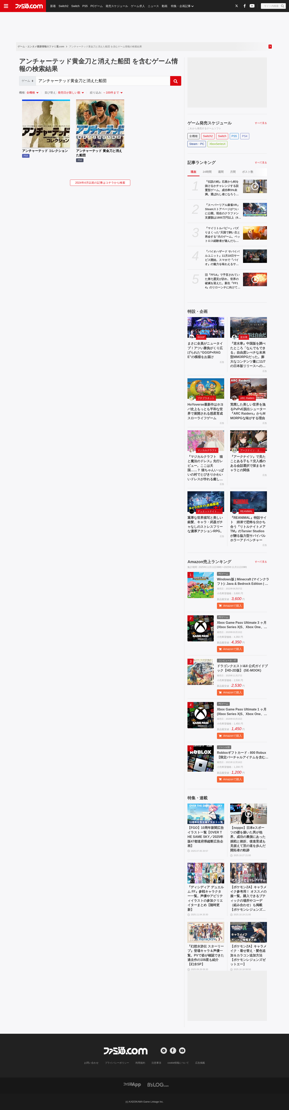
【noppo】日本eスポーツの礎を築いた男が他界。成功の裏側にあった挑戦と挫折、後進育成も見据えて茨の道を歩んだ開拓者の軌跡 (248, 839)
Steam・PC (196, 143)
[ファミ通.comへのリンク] (29, 6)
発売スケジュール (117, 6)
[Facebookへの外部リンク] (244, 5)
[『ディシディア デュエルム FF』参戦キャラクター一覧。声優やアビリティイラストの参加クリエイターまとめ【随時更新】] (205, 873)
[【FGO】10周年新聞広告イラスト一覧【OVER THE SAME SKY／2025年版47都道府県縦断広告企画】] (205, 814)
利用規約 (140, 1062)
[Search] (103, 81)
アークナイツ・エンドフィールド (252, 450)
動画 (164, 6)
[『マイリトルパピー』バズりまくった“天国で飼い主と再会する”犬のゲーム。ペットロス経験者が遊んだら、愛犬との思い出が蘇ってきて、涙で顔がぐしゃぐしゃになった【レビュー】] (255, 233)
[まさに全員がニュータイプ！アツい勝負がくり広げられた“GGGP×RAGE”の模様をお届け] (205, 327)
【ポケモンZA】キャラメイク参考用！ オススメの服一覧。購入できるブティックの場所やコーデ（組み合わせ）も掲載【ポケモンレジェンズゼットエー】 (248, 898)
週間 (221, 171)
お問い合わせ (91, 1062)
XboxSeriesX (217, 143)
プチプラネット (205, 398)
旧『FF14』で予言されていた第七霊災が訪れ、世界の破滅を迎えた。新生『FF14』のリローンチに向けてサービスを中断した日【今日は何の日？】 (222, 281)
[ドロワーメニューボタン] (6, 6)
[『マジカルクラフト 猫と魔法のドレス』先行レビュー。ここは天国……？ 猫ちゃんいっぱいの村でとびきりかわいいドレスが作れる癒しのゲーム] (205, 440)
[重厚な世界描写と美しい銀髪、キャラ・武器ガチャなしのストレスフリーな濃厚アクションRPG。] (205, 501)
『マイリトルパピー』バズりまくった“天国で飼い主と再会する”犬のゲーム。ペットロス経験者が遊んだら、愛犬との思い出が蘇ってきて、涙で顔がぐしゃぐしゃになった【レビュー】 (222, 235)
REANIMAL (246, 511)
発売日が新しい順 (69, 92)
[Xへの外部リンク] (236, 5)
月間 (233, 171)
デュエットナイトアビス (210, 511)
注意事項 (156, 1062)
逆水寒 (243, 337)
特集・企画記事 (181, 6)
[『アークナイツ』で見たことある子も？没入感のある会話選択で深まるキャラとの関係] (248, 440)
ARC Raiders (247, 398)
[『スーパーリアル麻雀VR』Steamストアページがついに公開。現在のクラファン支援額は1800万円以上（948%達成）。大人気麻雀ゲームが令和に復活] (255, 209)
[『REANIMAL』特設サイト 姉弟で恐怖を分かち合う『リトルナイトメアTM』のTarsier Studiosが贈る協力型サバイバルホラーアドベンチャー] (248, 501)
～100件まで (111, 92)
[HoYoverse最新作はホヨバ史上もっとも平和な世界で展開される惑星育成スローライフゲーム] (205, 388)
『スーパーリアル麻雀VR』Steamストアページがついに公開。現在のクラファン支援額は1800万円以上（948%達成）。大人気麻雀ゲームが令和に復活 (222, 211)
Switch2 (63, 6)
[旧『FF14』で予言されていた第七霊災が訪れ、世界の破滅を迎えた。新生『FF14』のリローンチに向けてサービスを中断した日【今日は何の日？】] (255, 279)
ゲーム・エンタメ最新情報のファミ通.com (41, 46)
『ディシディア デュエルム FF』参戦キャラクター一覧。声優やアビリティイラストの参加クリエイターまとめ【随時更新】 (205, 898)
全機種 (30, 92)
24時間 (207, 171)
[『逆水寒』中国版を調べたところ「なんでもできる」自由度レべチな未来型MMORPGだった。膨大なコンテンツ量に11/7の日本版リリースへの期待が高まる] (248, 327)
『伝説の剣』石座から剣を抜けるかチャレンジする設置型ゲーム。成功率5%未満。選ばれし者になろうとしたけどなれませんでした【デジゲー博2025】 (222, 188)
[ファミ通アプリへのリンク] (132, 1084)
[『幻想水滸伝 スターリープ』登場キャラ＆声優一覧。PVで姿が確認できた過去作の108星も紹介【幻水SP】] (205, 932)
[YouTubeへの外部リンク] (252, 5)
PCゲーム (97, 6)
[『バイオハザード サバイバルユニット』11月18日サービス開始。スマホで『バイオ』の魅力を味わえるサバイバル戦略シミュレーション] (255, 256)
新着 (53, 6)
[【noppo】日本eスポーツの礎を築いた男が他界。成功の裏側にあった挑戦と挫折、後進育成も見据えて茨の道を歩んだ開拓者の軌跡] (248, 814)
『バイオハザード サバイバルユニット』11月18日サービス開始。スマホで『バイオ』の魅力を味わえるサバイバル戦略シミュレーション (222, 258)
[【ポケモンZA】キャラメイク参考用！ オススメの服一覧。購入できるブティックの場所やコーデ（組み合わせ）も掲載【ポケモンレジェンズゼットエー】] (248, 873)
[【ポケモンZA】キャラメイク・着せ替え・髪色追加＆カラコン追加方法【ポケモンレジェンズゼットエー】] (248, 932)
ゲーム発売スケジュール (209, 123)
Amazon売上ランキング (209, 562)
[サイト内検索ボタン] (273, 6)
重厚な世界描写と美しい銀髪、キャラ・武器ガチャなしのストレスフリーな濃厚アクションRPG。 (205, 524)
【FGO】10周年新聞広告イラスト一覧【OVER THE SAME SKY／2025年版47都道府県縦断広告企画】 (205, 837)
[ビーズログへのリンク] (158, 1084)
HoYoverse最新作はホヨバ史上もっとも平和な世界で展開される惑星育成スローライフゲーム (205, 411)
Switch (75, 6)
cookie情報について (178, 1062)
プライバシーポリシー (117, 1062)
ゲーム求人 (138, 6)
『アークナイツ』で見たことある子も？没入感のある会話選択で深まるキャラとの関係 (248, 463)
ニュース (153, 6)
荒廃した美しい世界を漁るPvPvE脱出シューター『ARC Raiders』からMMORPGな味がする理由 (248, 411)
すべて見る (261, 123)
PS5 (85, 6)
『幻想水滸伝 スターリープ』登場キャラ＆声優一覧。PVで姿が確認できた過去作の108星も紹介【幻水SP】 (205, 955)
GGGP (201, 337)
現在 (193, 171)
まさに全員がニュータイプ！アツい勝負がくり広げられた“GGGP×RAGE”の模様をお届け (205, 350)
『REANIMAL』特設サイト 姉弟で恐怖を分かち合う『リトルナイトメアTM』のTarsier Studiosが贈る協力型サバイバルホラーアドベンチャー (248, 529)
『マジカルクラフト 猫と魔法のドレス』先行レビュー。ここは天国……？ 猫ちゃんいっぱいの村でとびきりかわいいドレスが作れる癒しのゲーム (205, 468)
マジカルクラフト (207, 450)
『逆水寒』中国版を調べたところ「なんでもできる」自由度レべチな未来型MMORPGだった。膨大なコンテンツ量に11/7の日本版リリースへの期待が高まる (248, 355)
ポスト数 (247, 171)
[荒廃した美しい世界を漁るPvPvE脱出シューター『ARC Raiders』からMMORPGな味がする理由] (248, 388)
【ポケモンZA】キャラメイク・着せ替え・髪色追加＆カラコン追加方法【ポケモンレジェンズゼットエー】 (248, 955)
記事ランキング (201, 162)
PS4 (244, 136)
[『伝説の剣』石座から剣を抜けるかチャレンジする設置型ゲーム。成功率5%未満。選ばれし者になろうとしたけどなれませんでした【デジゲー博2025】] (255, 186)
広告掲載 (200, 1062)
